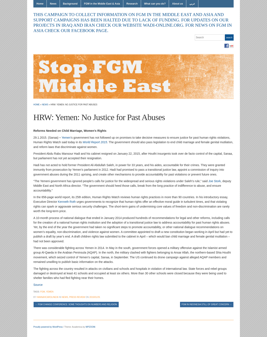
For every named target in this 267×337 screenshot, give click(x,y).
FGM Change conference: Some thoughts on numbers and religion (76, 304)
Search (229, 37)
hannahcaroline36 (47, 297)
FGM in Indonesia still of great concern (207, 304)
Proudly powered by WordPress (48, 327)
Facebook (226, 46)
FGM (42, 292)
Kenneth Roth (67, 201)
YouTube (231, 46)
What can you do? (155, 3)
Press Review (77, 297)
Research (132, 3)
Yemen (66, 137)
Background (70, 3)
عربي (192, 3)
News (53, 3)
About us (177, 3)
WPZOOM (90, 327)
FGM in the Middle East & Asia (102, 3)
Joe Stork (214, 181)
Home (40, 3)
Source (38, 284)
